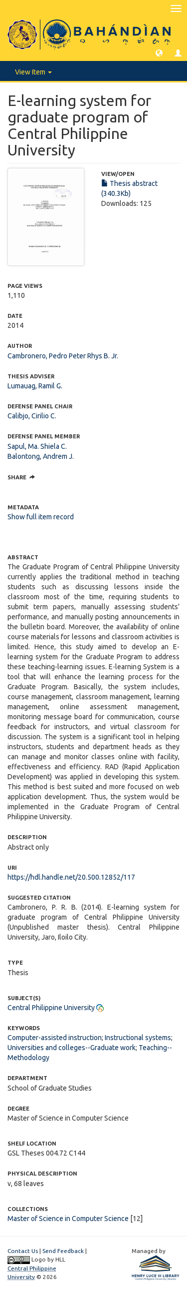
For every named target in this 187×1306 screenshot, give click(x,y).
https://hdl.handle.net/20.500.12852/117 (71, 877)
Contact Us (22, 1251)
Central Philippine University (51, 1008)
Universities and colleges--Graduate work (71, 1048)
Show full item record (40, 517)
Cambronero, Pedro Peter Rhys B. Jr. (62, 356)
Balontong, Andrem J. (40, 456)
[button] (159, 52)
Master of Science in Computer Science (68, 1219)
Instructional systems (138, 1038)
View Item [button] (33, 72)
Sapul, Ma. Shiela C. (37, 446)
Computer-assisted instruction (54, 1038)
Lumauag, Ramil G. (34, 386)
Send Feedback (63, 1251)
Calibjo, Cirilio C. (31, 416)
